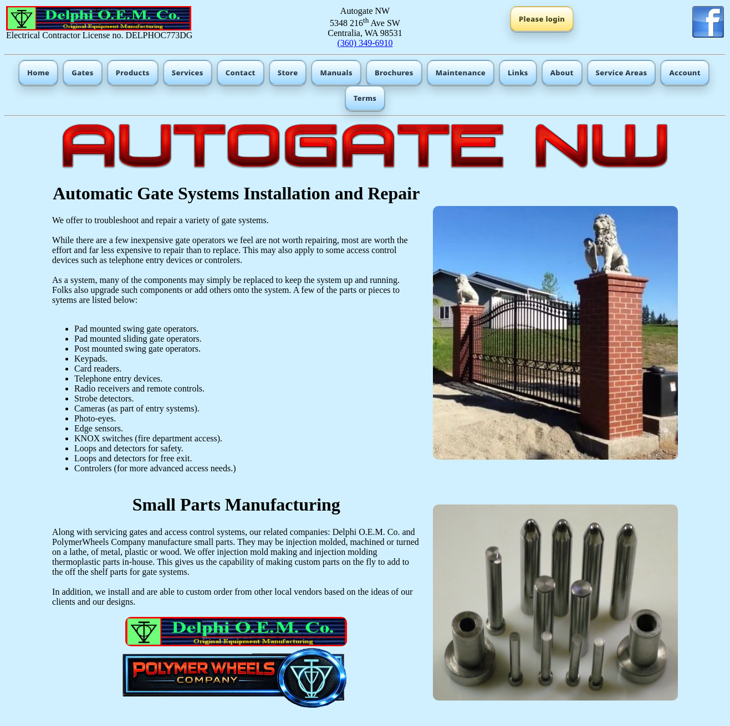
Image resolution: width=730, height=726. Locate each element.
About (562, 73)
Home (38, 73)
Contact (241, 73)
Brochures (394, 73)
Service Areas (621, 73)
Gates (83, 73)
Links (518, 73)
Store (288, 73)
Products (133, 73)
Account (684, 73)
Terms (365, 98)
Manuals (336, 73)
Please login (542, 19)
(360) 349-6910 (364, 43)
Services (187, 73)
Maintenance (461, 73)
